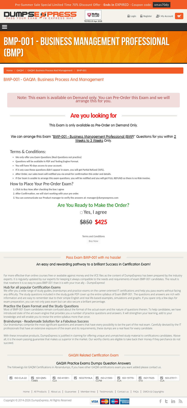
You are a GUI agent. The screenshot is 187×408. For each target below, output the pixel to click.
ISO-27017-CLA (168, 378)
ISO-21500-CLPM (104, 378)
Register (146, 16)
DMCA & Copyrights (153, 391)
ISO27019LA (83, 377)
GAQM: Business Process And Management (50, 70)
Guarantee (70, 391)
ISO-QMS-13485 (39, 378)
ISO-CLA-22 (18, 377)
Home (9, 70)
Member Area (88, 391)
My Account (164, 16)
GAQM (20, 70)
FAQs (136, 391)
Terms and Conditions (93, 236)
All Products (40, 391)
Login (131, 16)
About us (55, 391)
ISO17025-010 (147, 378)
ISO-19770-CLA (125, 378)
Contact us (123, 391)
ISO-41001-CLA (61, 378)
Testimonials (106, 391)
